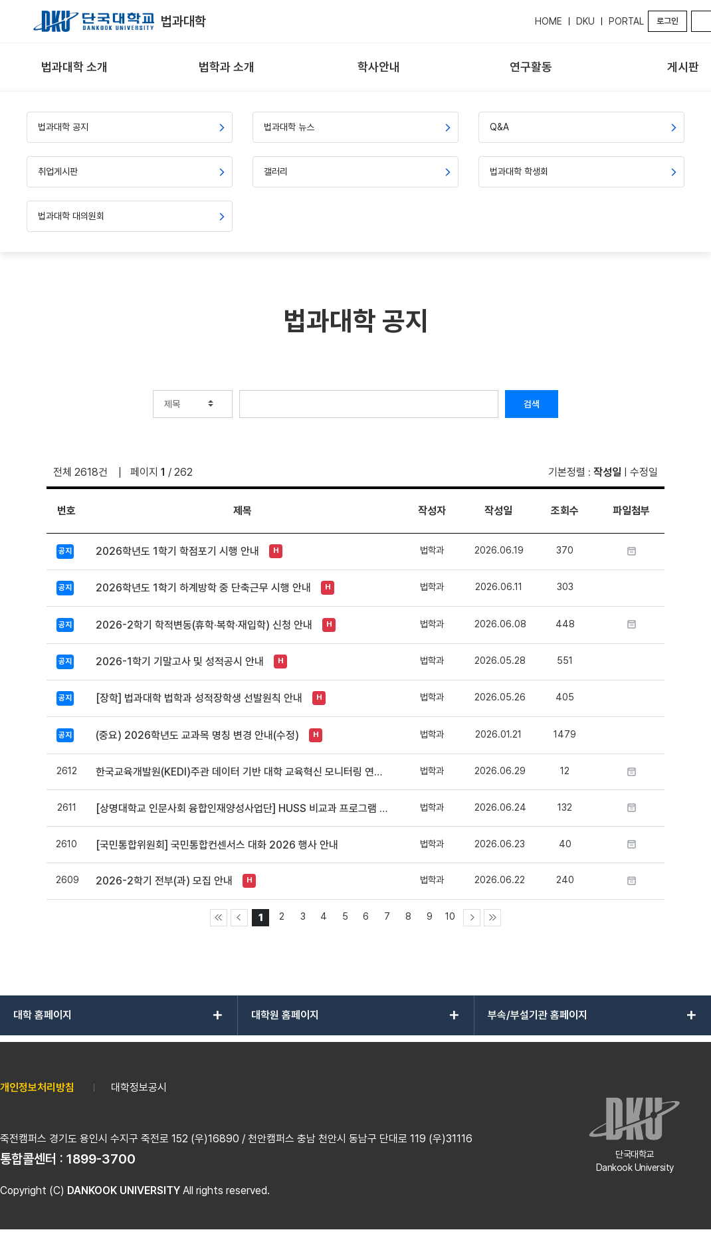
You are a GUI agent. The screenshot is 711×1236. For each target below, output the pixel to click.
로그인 (667, 21)
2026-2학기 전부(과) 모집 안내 (164, 881)
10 (450, 916)
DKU (585, 21)
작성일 (607, 472)
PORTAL (626, 21)
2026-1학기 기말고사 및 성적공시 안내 (180, 661)
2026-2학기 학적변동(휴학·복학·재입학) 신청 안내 (204, 625)
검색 (532, 404)
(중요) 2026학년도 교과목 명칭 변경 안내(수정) (197, 735)
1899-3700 (101, 1159)
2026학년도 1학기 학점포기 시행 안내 (177, 551)
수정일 (644, 472)
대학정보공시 (139, 1087)
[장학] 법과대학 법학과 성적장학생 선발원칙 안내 (199, 698)
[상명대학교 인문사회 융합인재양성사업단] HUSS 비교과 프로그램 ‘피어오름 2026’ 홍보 (242, 808)
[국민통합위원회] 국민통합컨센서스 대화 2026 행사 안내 (217, 845)
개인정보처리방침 (37, 1087)
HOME (548, 21)
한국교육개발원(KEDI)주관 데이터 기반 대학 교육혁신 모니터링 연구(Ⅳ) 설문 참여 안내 (242, 772)
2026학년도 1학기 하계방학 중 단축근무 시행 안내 (203, 587)
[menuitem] (75, 67)
